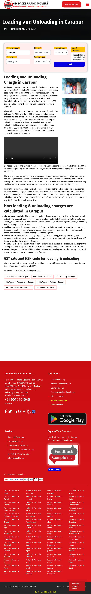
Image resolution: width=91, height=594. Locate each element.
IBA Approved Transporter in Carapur (20, 282)
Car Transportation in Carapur (17, 277)
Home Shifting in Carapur (42, 277)
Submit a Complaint (59, 400)
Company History (58, 379)
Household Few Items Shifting (78, 57)
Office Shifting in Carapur (66, 277)
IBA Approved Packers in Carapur (51, 282)
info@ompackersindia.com (65, 437)
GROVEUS (53, 592)
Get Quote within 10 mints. (76, 586)
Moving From (13, 48)
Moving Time (39, 57)
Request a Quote (71, 4)
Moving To (12, 57)
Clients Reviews (57, 388)
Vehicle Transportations (17, 445)
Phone (37, 48)
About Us (60, 587)
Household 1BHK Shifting (78, 60)
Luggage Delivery (18, 454)
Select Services (75, 49)
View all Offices (54, 469)
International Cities (15, 458)
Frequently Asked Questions (63, 392)
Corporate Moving (15, 441)
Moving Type (61, 48)
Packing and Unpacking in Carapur (18, 287)
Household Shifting (78, 55)
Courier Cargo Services (21, 450)
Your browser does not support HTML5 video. (31, 150)
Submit (69, 64)
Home (5, 29)
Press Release (57, 405)
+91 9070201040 (17, 399)
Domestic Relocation (16, 437)
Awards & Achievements (61, 384)
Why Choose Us (57, 396)
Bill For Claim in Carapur (45, 287)
